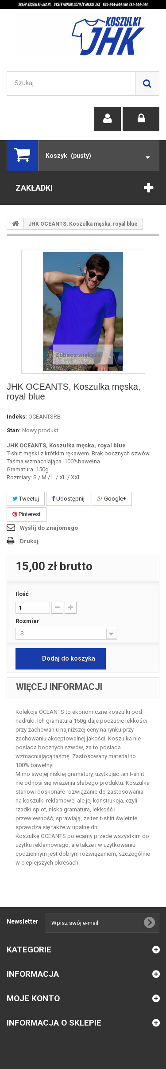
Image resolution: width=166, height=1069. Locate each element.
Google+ (111, 498)
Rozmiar (28, 621)
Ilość (22, 594)
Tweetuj (25, 498)
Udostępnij (68, 498)
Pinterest (26, 514)
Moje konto (33, 998)
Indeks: (17, 416)
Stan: (14, 430)
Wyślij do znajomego (49, 528)
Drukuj (29, 541)
